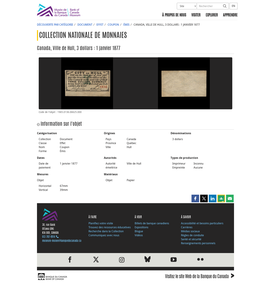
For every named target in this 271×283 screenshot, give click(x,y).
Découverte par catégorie (55, 24)
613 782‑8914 (48, 237)
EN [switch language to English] (233, 6)
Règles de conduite (192, 235)
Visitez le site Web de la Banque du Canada (199, 277)
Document (84, 24)
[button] (195, 198)
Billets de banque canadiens (152, 223)
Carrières (186, 227)
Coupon (113, 24)
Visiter (195, 15)
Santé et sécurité (191, 239)
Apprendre (230, 15)
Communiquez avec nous (103, 235)
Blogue (139, 231)
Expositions (141, 227)
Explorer (212, 15)
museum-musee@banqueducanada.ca (61, 241)
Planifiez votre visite (100, 223)
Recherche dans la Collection (106, 231)
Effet (99, 24)
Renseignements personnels (198, 243)
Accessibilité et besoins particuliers (202, 223)
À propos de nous (174, 15)
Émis (126, 24)
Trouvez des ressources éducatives (109, 227)
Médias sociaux (190, 231)
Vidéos (139, 235)
